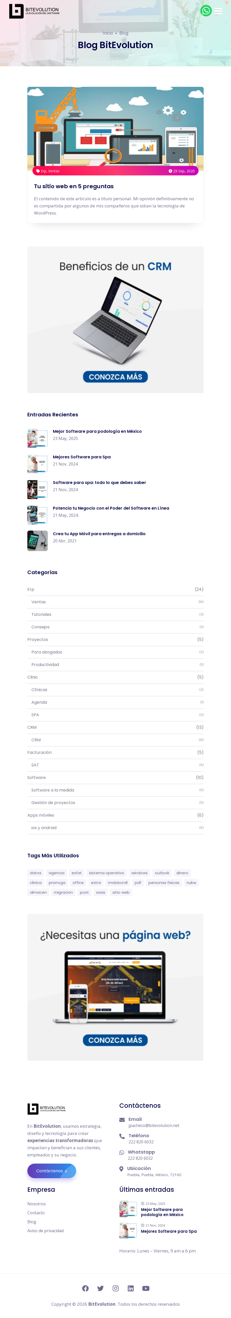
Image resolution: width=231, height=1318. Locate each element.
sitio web (121, 892)
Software (115, 777)
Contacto (36, 1213)
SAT (115, 765)
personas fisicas (163, 882)
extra (96, 882)
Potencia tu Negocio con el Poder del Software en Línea (111, 508)
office (78, 882)
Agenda (115, 702)
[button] (218, 11)
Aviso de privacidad (45, 1230)
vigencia (56, 873)
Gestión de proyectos (115, 802)
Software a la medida (115, 790)
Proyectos (115, 639)
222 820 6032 (141, 1142)
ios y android (115, 827)
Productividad (115, 664)
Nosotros (36, 1204)
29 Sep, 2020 (182, 170)
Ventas (54, 170)
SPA (115, 715)
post (84, 892)
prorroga (57, 882)
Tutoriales (115, 614)
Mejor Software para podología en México (97, 431)
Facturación (115, 752)
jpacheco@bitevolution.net (154, 1125)
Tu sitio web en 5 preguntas (74, 186)
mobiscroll (118, 882)
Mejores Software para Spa (82, 457)
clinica (36, 882)
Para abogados (115, 652)
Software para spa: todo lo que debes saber (99, 483)
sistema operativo (106, 873)
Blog (31, 1222)
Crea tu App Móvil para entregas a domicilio (99, 534)
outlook (162, 873)
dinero (182, 873)
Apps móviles (115, 815)
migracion (63, 892)
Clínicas (115, 689)
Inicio (108, 33)
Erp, (42, 170)
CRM (115, 727)
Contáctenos (56, 1171)
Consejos (115, 627)
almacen (38, 892)
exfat (77, 873)
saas (100, 892)
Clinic (115, 677)
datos (35, 873)
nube (191, 882)
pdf (138, 882)
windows (139, 873)
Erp (115, 589)
